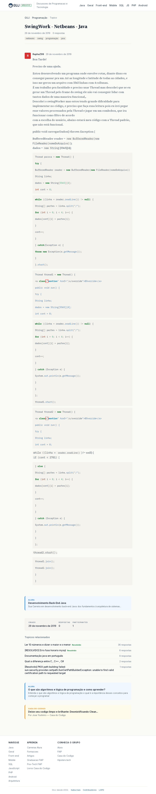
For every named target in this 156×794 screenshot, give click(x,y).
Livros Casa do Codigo (38, 768)
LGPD (101, 790)
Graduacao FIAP (35, 760)
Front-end (14, 755)
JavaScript (14, 768)
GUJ (27, 17)
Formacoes (32, 751)
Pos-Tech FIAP (34, 764)
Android (142, 5)
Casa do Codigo (65, 755)
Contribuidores (90, 790)
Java (82, 5)
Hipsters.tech (64, 760)
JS (127, 5)
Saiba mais (76, 790)
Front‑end (101, 5)
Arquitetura (14, 780)
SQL (121, 5)
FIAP (59, 751)
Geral (90, 5)
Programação (39, 17)
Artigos (30, 755)
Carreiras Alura (34, 747)
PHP (134, 5)
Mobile (113, 5)
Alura (59, 747)
